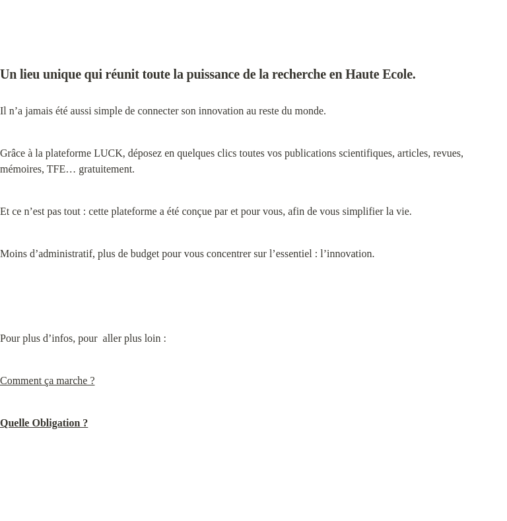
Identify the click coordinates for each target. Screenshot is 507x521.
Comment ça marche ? (47, 380)
